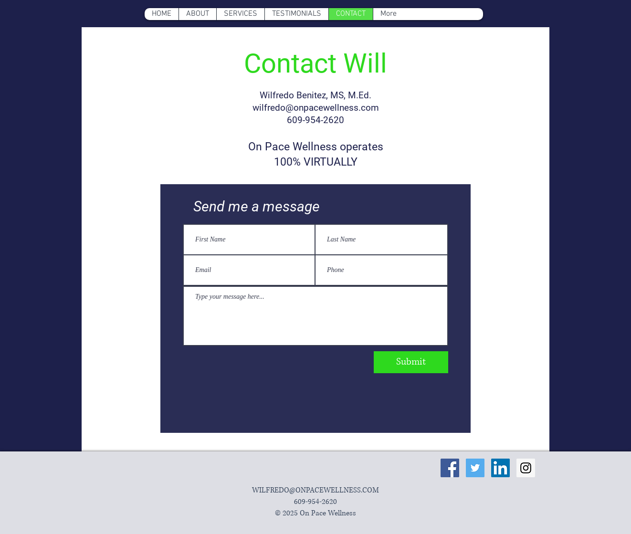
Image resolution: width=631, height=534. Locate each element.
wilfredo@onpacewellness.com (315, 107)
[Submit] (411, 362)
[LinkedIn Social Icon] (500, 468)
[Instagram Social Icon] (525, 468)
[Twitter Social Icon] (475, 468)
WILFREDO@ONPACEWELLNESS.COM (315, 490)
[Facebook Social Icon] (450, 468)
